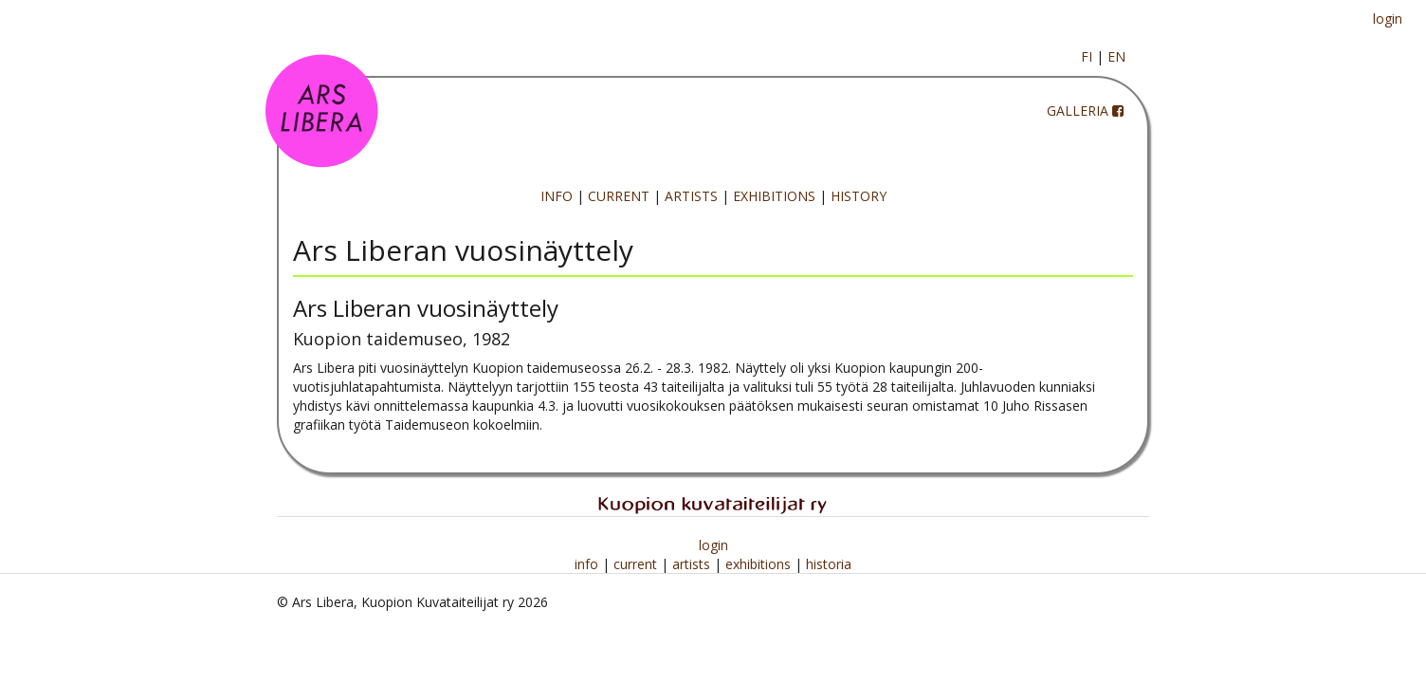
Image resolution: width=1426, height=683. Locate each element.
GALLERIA (1077, 111)
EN (1116, 56)
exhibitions (760, 564)
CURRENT (618, 196)
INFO (556, 196)
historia (828, 564)
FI (1086, 56)
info (588, 564)
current (637, 564)
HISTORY (859, 196)
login (1387, 18)
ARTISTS (691, 196)
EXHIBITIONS (774, 196)
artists (693, 564)
